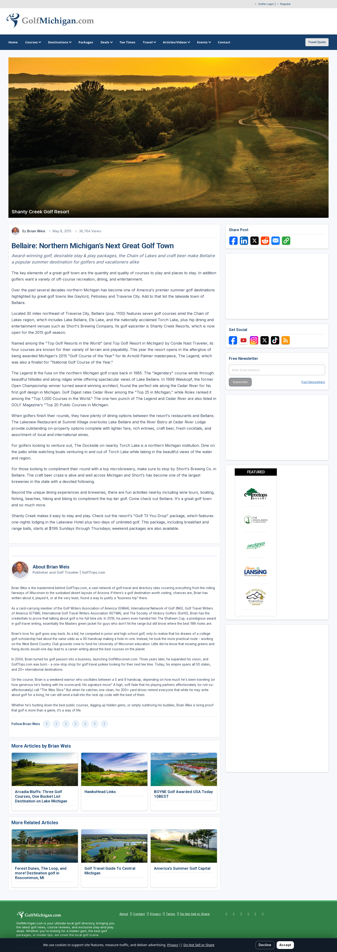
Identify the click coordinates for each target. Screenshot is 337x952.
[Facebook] (47, 724)
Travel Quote (317, 42)
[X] (85, 724)
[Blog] (95, 724)
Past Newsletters (313, 382)
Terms (170, 914)
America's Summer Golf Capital (182, 868)
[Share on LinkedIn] (244, 241)
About (123, 914)
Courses (32, 42)
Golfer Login (266, 4)
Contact (139, 914)
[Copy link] (286, 241)
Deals (106, 42)
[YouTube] (66, 724)
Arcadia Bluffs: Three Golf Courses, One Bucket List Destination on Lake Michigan (41, 796)
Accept (285, 945)
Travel (149, 42)
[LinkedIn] (75, 724)
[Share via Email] (275, 241)
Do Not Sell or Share (195, 914)
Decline (265, 945)
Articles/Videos (176, 42)
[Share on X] (254, 241)
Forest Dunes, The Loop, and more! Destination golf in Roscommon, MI (40, 873)
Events (203, 42)
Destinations (59, 42)
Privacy (155, 914)
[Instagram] (56, 724)
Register (285, 4)
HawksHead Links (100, 791)
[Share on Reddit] (265, 241)
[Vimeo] (104, 724)
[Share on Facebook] (233, 241)
